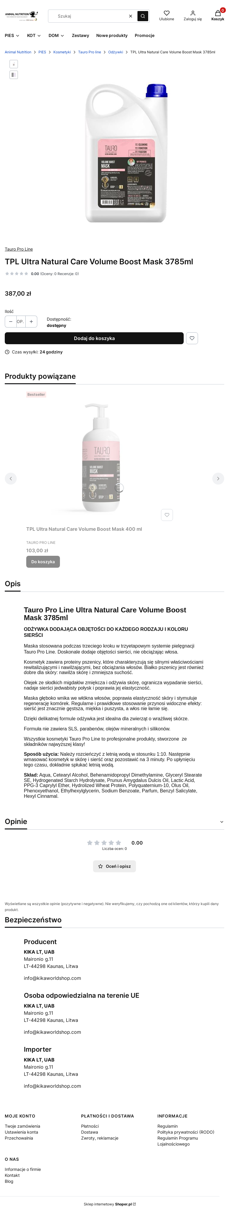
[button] (142, 16)
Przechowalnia (19, 1137)
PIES (42, 52)
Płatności (90, 1126)
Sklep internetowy (108, 1204)
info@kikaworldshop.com (52, 978)
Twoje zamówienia (22, 1126)
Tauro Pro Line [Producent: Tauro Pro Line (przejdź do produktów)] (19, 249)
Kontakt (12, 1175)
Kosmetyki (62, 52)
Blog (9, 1181)
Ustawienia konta (21, 1132)
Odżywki (115, 52)
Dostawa (89, 1132)
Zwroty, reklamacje (99, 1137)
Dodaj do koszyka (94, 338)
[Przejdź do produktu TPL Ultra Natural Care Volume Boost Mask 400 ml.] (100, 456)
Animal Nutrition (18, 52)
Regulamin (167, 1126)
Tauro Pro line (89, 52)
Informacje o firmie (23, 1169)
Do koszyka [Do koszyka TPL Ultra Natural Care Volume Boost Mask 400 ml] (43, 561)
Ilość (9, 311)
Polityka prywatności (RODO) (185, 1132)
